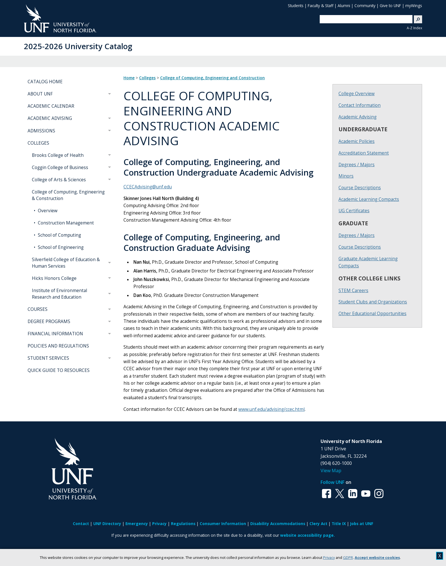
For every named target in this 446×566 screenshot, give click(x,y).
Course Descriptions (359, 188)
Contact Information (359, 105)
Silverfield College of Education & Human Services (66, 263)
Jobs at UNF (361, 523)
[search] (363, 19)
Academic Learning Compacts (368, 199)
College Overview (356, 94)
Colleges (147, 78)
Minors (346, 176)
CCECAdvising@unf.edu (147, 187)
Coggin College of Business (60, 167)
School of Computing (59, 235)
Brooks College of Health (58, 155)
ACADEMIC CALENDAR (51, 106)
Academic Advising (357, 117)
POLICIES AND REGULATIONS (58, 346)
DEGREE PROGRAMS (49, 321)
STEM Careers (353, 291)
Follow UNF (332, 482)
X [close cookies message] (439, 556)
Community (364, 5)
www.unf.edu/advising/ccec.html (271, 409)
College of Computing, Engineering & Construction (68, 195)
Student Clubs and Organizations (372, 302)
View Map (331, 470)
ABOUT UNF (40, 94)
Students (295, 5)
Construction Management (65, 223)
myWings (413, 5)
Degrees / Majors (356, 165)
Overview (47, 211)
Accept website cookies (377, 557)
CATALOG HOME (45, 82)
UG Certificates (353, 211)
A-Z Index (414, 28)
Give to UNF (390, 5)
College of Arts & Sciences (59, 180)
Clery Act (318, 523)
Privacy (329, 557)
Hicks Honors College (54, 278)
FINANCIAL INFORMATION (55, 334)
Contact (81, 523)
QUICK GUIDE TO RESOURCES (59, 370)
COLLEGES (38, 143)
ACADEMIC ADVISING (50, 118)
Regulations (183, 523)
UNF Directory (107, 523)
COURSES (38, 309)
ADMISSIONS (41, 131)
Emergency (136, 523)
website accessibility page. (307, 535)
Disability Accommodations (277, 523)
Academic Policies (356, 141)
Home (129, 78)
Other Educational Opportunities (372, 314)
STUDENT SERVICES (48, 358)
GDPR (348, 557)
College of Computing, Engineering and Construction (212, 78)
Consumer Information (223, 523)
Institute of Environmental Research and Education (59, 294)
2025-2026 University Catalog (78, 46)
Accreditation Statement (363, 153)
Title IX (339, 523)
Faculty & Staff (320, 5)
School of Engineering (60, 247)
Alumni (344, 5)
